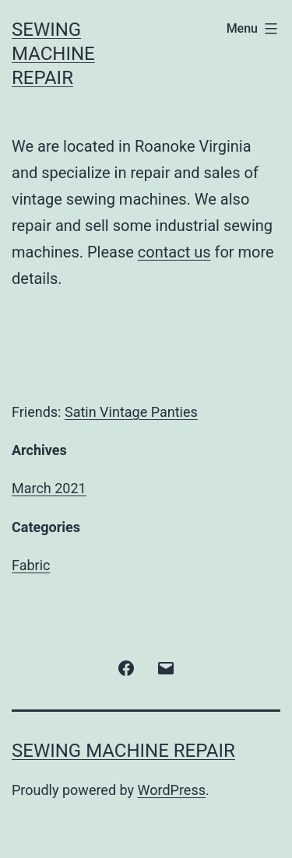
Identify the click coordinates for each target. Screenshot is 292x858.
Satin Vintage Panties (131, 412)
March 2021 (49, 488)
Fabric (31, 565)
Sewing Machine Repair (53, 54)
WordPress (172, 790)
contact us (174, 252)
